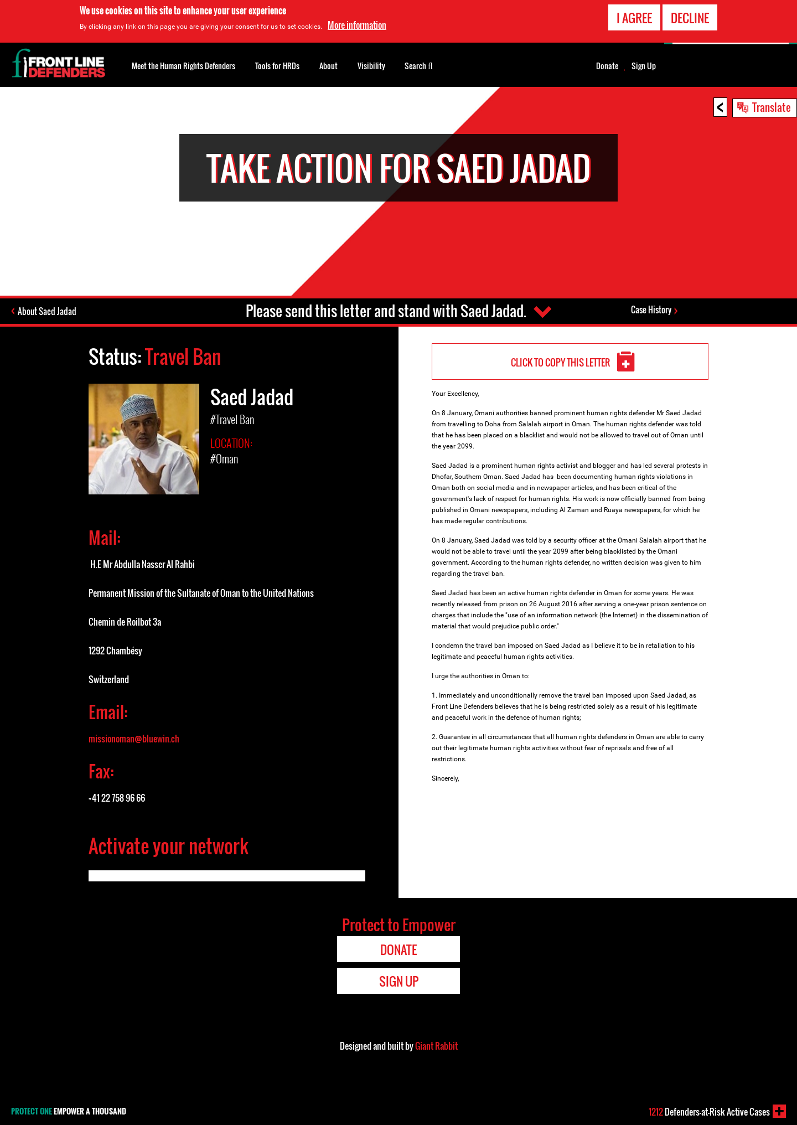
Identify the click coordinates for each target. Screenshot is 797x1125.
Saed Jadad (251, 397)
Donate (607, 65)
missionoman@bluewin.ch (134, 738)
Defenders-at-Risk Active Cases (709, 1111)
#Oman (224, 458)
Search (419, 65)
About (328, 65)
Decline (690, 18)
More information (357, 25)
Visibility (371, 65)
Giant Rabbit (436, 1045)
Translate (771, 107)
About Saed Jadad (47, 311)
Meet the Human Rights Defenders (183, 65)
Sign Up (644, 65)
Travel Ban (183, 356)
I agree (634, 18)
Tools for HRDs (277, 65)
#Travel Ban (232, 419)
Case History (651, 309)
